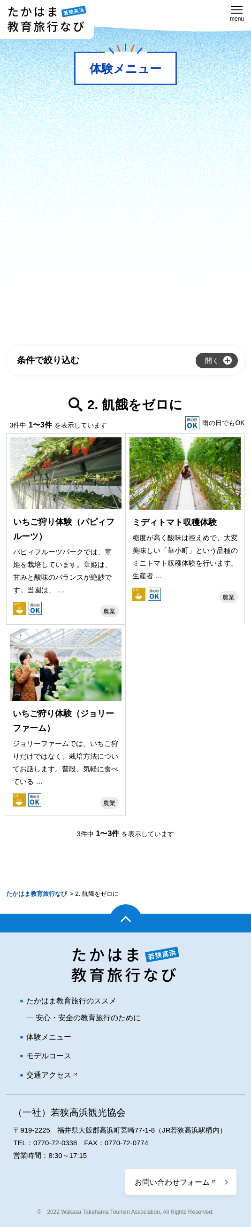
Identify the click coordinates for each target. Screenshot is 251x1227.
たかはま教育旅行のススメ (71, 1001)
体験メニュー (48, 1037)
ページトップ (125, 923)
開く (212, 361)
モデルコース (48, 1056)
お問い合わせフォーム (172, 1182)
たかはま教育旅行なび (36, 893)
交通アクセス (48, 1075)
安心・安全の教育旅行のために (88, 1018)
